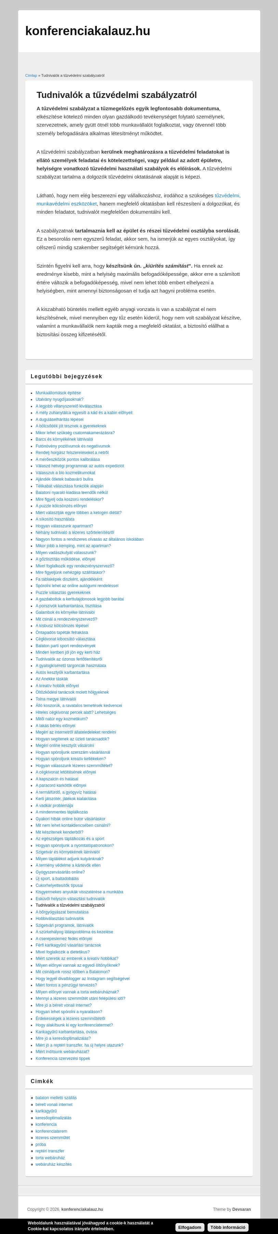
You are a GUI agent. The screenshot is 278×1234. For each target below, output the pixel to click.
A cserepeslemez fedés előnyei (64, 938)
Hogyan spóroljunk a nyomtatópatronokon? (75, 845)
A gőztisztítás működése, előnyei (65, 559)
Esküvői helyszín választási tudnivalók (70, 898)
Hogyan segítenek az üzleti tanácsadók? (72, 739)
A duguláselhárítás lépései (59, 419)
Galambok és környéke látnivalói (65, 612)
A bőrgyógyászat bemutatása (62, 912)
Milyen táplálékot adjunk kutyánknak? (70, 858)
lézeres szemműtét (53, 1137)
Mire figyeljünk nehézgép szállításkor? (70, 572)
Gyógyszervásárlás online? (60, 872)
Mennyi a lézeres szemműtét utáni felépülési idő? (80, 998)
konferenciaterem (51, 1131)
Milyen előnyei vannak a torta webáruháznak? (77, 992)
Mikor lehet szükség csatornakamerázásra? (75, 432)
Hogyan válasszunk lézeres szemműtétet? (74, 765)
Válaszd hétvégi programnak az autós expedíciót (80, 466)
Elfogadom (189, 1229)
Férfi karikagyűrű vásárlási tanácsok (68, 945)
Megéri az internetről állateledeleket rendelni (76, 732)
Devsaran (242, 1209)
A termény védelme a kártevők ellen (68, 865)
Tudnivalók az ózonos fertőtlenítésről (69, 659)
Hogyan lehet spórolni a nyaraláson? (69, 1011)
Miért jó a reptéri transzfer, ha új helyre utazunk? (79, 1045)
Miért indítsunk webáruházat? (62, 1051)
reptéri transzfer (50, 1151)
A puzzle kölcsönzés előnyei (61, 505)
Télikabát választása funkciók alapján (69, 486)
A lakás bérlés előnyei (55, 725)
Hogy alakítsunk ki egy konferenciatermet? (74, 1025)
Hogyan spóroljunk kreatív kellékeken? (71, 758)
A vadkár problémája (54, 805)
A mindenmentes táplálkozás (62, 812)
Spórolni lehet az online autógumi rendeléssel (77, 585)
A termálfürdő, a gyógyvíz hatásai (66, 792)
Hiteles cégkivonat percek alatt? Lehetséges (76, 712)
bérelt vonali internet (54, 1104)
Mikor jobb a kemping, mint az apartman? (73, 545)
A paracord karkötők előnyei (61, 785)
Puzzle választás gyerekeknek (63, 592)
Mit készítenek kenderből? (59, 832)
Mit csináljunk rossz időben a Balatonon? (73, 971)
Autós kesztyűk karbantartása (62, 672)
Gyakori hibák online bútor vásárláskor (70, 819)
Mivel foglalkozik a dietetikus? (63, 952)
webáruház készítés (54, 1164)
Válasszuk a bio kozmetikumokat (65, 472)
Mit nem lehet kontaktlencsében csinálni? (73, 825)
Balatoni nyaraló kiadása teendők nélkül (72, 492)
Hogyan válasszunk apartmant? (64, 526)
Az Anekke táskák (52, 679)
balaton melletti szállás (56, 1097)
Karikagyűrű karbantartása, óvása (66, 1032)
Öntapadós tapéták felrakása (62, 632)
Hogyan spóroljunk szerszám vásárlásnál (73, 752)
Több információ (228, 1229)
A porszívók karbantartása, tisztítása (69, 606)
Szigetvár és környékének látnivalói (68, 852)
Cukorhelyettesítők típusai (59, 885)
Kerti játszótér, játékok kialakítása (66, 798)
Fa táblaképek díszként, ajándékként (69, 579)
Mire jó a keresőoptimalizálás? (63, 1038)
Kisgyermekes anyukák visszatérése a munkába (79, 892)
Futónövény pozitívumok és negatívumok (73, 446)
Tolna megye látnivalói (56, 699)
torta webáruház (50, 1157)
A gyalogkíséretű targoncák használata (71, 665)
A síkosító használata (55, 519)
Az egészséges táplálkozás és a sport (70, 838)
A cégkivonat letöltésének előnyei (66, 772)
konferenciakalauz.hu (82, 1209)
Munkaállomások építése (58, 393)
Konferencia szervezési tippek (63, 1058)
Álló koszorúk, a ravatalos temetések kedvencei (79, 705)
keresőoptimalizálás (53, 1118)
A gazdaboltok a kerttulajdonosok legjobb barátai (80, 599)
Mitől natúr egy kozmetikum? (62, 719)
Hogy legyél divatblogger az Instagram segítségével (83, 978)
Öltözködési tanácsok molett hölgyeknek (72, 692)
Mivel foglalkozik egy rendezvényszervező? (75, 566)
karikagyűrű (46, 1111)
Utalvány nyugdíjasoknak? (59, 399)
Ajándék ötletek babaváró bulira (64, 479)
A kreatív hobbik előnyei (57, 685)
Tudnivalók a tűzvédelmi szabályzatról (70, 905)
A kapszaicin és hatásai (57, 779)
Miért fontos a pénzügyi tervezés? (66, 985)
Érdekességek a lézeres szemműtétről (70, 1018)
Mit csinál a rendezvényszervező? (66, 619)
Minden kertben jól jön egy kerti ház (68, 652)
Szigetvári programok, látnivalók (65, 925)
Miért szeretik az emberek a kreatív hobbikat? (77, 958)
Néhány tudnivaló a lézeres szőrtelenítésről (75, 532)
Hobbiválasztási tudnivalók (60, 918)
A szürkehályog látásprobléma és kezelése (74, 932)
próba (41, 1144)
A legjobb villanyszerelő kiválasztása (69, 406)
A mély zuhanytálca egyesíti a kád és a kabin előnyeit (84, 412)
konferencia (46, 1124)
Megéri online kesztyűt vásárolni (65, 745)
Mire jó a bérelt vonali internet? (64, 1005)
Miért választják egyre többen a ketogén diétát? (78, 512)
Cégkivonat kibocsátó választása (65, 639)
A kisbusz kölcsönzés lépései (62, 625)
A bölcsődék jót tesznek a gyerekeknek (71, 426)
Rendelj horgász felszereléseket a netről (72, 452)
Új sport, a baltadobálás (57, 878)
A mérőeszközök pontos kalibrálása (68, 459)
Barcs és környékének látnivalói (64, 439)
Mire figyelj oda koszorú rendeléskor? (70, 499)
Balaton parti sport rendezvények (65, 645)
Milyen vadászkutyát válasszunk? (66, 552)
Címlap (31, 75)
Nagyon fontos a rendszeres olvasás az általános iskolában (90, 539)
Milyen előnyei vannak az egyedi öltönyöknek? (78, 965)
